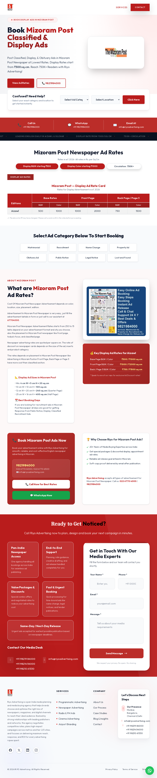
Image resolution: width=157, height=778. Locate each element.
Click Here (134, 99)
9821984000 (93, 484)
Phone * (123, 574)
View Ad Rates (20, 82)
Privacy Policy (111, 769)
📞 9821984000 (51, 83)
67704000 (13, 320)
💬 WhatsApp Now (41, 495)
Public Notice (62, 257)
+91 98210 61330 (25, 668)
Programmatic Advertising (71, 702)
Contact (140, 7)
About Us (98, 702)
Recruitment (63, 247)
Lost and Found (123, 257)
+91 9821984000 (31, 127)
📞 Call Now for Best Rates (41, 484)
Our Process (99, 707)
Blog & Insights (100, 718)
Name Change (93, 247)
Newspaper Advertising (70, 707)
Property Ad (123, 247)
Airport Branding (66, 724)
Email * (94, 594)
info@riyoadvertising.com (131, 127)
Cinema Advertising (67, 718)
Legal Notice (91, 257)
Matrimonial (34, 247)
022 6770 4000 (128, 481)
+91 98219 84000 (25, 658)
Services (121, 7)
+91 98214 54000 (25, 663)
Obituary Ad (33, 257)
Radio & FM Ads (65, 713)
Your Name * (96, 574)
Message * (95, 614)
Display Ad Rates (20, 177)
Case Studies (100, 713)
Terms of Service (130, 769)
